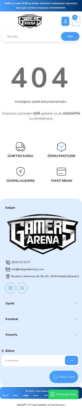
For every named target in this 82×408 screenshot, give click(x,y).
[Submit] (71, 360)
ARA (70, 36)
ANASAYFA (71, 113)
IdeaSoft (21, 404)
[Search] (41, 36)
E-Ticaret (33, 404)
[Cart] (76, 21)
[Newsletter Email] (40, 360)
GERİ (36, 113)
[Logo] (30, 21)
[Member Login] (65, 21)
